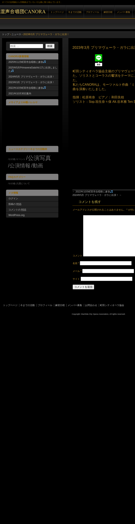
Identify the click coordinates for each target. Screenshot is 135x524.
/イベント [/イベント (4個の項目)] (20, 159)
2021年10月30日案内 (19, 93)
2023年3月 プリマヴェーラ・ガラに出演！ (31, 82)
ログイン (13, 198)
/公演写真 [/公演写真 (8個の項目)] (38, 158)
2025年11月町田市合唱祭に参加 (27, 62)
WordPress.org (16, 215)
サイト (76, 279)
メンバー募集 (123, 12)
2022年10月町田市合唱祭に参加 (92, 191)
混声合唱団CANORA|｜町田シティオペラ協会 (46, 15)
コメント (77, 255)
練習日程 (108, 12)
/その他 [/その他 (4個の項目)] (11, 159)
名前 (76, 263)
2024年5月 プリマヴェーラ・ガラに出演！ (97, 195)
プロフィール (92, 12)
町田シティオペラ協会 (112, 305)
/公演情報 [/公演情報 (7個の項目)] (19, 165)
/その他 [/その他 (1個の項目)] (11, 183)
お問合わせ (91, 305)
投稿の (14, 204)
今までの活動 (74, 12)
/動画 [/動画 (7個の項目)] (37, 165)
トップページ (57, 12)
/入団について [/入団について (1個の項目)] (23, 183)
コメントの (17, 209)
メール (77, 271)
